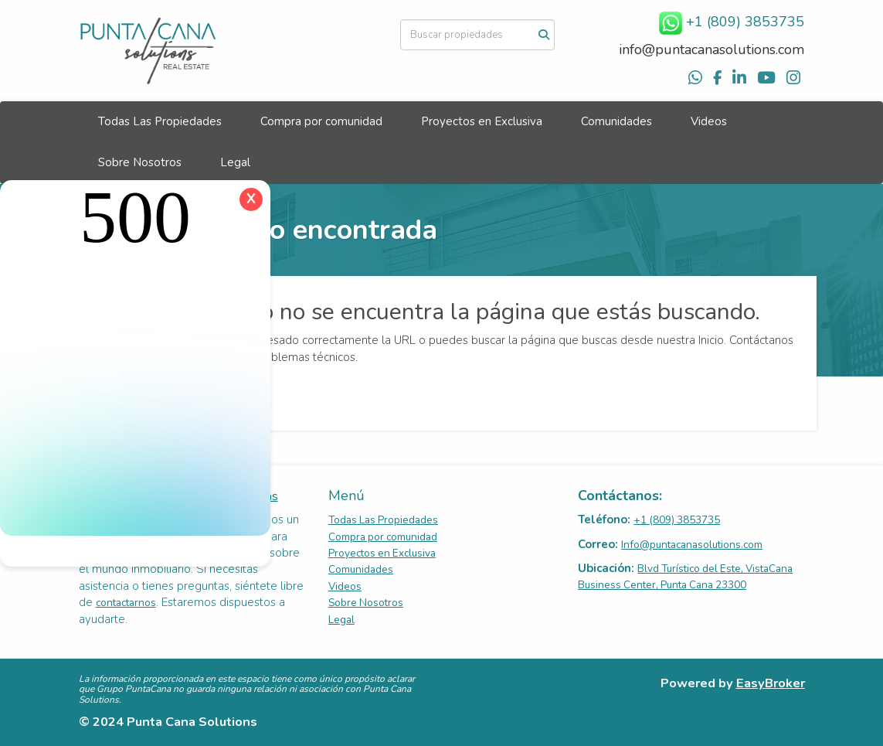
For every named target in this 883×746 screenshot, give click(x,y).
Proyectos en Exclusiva (481, 121)
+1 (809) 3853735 (676, 520)
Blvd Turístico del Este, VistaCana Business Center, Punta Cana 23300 (685, 576)
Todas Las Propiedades (160, 121)
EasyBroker (770, 683)
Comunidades (616, 121)
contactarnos (126, 602)
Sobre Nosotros (140, 162)
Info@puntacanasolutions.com (691, 544)
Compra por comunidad (321, 121)
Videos (709, 121)
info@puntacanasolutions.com (711, 49)
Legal (235, 162)
